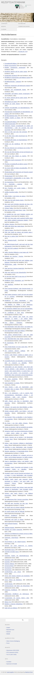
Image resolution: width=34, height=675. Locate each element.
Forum (8, 643)
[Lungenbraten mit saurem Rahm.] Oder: (17, 598)
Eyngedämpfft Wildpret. (11, 63)
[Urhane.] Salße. (9, 208)
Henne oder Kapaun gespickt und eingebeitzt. (17, 575)
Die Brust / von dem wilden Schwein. (16, 423)
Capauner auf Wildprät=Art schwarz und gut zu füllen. (19, 533)
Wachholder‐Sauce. (10, 549)
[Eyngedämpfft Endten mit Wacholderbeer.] (16, 140)
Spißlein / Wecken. (9, 224)
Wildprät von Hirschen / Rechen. (14, 256)
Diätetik (8, 633)
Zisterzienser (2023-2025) (12, 650)
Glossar (3, 29)
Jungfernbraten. (9, 584)
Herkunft (8, 631)
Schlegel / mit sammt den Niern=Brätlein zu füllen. (19, 407)
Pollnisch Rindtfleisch (11, 515)
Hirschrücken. (8, 569)
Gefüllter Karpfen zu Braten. (13, 117)
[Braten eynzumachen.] (11, 65)
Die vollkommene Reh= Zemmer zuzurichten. (17, 499)
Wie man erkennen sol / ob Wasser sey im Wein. (17, 148)
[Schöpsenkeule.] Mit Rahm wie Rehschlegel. (17, 586)
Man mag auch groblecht (11, 248)
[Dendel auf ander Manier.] (12, 103)
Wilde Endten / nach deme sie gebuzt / (15, 196)
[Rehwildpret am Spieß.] (11, 101)
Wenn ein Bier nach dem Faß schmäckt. (16, 132)
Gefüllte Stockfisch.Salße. (11, 192)
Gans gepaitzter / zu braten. (12, 383)
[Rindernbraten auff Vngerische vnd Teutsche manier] (19, 172)
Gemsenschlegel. (9, 565)
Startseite (4, 23)
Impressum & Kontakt (11, 663)
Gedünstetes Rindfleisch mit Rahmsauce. (17, 594)
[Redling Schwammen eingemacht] (15, 67)
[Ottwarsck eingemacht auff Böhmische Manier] (17, 85)
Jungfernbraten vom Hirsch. (13, 571)
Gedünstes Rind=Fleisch (11, 537)
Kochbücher (21, 23)
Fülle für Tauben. (9, 230)
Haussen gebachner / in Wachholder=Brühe (16, 451)
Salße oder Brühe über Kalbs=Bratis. (14, 226)
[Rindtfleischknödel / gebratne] (13, 81)
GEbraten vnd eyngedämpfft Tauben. (15, 89)
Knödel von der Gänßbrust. (12, 144)
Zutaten (8, 627)
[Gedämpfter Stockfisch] (11, 75)
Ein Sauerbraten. (9, 342)
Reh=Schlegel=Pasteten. (11, 523)
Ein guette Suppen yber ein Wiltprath (14, 511)
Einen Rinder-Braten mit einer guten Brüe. (16, 346)
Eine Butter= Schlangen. (13, 322)
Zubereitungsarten (24, 26)
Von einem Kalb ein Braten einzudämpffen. (16, 168)
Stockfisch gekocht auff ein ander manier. (16, 71)
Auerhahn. (7, 561)
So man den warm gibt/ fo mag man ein (15, 276)
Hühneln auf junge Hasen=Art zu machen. (19, 545)
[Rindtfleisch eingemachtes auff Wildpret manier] (17, 77)
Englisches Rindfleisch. (11, 590)
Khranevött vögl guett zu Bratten (14, 519)
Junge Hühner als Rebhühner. (13, 579)
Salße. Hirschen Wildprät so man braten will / (17, 252)
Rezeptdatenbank (13, 2)
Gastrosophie (10, 672)
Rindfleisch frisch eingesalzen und (14, 280)
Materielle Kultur (10, 629)
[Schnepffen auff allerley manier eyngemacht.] (17, 93)
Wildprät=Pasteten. (10, 527)
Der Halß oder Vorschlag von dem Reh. (16, 503)
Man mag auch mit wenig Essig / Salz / (15, 210)
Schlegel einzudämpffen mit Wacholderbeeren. (17, 107)
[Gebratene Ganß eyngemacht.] (13, 160)
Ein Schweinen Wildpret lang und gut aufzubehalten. (19, 308)
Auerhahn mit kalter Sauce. (12, 551)
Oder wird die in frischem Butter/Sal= (14, 268)
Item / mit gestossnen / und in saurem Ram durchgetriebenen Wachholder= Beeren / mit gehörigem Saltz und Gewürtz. (19, 395)
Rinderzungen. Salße (10, 264)
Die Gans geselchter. (11, 379)
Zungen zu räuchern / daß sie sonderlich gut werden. (19, 427)
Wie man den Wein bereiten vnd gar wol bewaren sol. (19, 152)
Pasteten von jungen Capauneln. (13, 529)
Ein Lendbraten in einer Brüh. (14, 312)
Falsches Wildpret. (9, 563)
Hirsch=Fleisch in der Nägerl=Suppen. (15, 541)
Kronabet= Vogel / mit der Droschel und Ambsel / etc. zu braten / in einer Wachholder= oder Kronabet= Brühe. (19, 475)
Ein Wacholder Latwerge (13, 184)
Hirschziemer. (8, 567)
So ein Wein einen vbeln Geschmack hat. (16, 136)
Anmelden (8, 661)
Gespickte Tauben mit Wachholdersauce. (17, 555)
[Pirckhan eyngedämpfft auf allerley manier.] (16, 164)
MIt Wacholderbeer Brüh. (11, 115)
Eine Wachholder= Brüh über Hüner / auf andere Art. (19, 326)
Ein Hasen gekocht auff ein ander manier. (16, 97)
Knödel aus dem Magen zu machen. (16, 156)
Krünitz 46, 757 (23, 51)
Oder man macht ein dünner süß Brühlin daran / (19, 232)
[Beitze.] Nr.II (8, 602)
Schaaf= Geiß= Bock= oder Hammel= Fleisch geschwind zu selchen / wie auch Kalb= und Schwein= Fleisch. (19, 481)
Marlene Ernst (29, 672)
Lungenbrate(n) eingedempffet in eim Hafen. (17, 178)
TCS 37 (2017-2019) (11, 654)
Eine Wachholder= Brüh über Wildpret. (15, 330)
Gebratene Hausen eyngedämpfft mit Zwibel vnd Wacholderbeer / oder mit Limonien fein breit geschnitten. (19, 127)
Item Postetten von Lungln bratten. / (16, 188)
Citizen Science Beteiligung (13, 641)
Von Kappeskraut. (9, 182)
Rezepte (3, 26)
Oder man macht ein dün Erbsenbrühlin (15, 272)
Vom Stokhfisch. (9, 284)
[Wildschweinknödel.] (10, 123)
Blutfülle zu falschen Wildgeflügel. (14, 604)
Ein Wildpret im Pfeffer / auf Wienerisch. (19, 304)
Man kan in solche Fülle (11, 236)
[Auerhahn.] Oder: (9, 559)
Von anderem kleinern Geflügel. (15, 350)
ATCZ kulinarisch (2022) (12, 652)
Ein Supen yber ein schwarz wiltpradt (15, 507)
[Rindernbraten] (9, 176)
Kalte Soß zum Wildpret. (11, 608)
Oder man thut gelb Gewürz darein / (14, 200)
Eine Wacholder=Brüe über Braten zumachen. (17, 338)
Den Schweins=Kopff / (11, 240)
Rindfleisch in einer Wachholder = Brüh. (19, 300)
